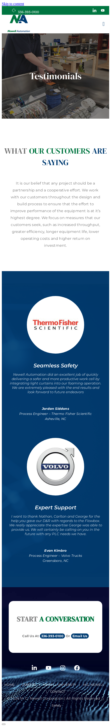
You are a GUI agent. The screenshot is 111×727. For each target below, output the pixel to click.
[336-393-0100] (14, 10)
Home (9, 684)
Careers (29, 684)
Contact (57, 691)
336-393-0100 (28, 12)
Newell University (59, 684)
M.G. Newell (93, 684)
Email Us (79, 636)
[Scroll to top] (4, 724)
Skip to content (13, 4)
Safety (56, 705)
